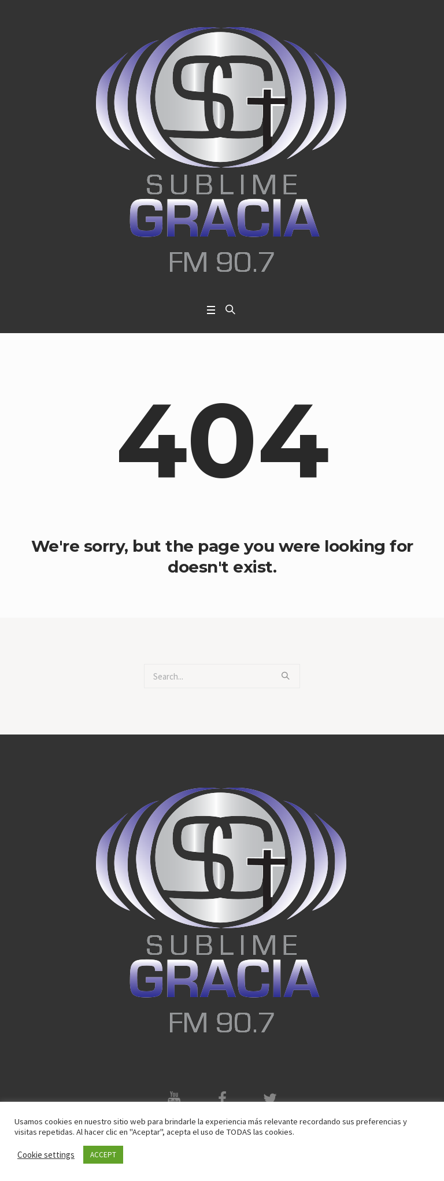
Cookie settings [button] (46, 1154)
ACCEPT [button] (103, 1155)
